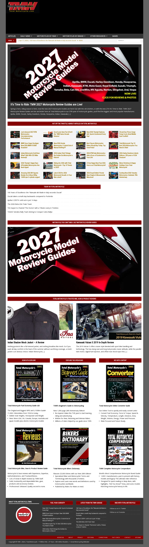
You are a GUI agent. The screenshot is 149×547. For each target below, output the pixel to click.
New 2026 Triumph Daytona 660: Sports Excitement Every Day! (96, 134)
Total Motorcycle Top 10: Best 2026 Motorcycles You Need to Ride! (128, 145)
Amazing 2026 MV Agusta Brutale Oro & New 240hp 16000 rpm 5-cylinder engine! (30, 175)
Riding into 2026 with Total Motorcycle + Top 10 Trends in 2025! (63, 165)
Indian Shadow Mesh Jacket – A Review (26, 342)
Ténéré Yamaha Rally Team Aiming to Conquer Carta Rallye (30, 212)
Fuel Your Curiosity (57, 503)
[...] (70, 114)
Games (115, 36)
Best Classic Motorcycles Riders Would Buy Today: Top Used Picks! (96, 145)
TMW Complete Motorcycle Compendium (114, 468)
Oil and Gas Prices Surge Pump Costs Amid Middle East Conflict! (127, 134)
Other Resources (97, 36)
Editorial (90, 537)
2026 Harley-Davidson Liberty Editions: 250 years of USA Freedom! (128, 155)
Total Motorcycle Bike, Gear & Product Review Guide (27, 468)
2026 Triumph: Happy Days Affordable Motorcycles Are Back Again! (30, 165)
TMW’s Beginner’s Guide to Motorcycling (68, 406)
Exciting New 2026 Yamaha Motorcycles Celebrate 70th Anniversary (128, 175)
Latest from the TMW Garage (91, 503)
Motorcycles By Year (46, 36)
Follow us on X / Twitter (118, 508)
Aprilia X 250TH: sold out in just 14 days (22, 200)
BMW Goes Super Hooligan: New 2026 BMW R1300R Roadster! (30, 145)
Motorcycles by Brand (73, 36)
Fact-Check (116, 537)
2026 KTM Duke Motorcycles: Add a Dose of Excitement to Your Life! (96, 155)
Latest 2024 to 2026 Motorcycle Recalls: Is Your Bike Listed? (63, 175)
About (70, 537)
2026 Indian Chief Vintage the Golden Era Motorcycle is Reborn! (63, 155)
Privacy (80, 537)
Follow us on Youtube (117, 512)
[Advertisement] (92, 17)
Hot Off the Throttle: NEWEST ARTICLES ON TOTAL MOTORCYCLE (74, 124)
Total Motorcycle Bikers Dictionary (66, 468)
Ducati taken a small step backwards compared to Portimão (30, 196)
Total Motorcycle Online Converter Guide (114, 406)
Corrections (103, 537)
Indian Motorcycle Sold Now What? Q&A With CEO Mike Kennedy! (30, 155)
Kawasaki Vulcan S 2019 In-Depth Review (95, 342)
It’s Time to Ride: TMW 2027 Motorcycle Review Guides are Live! (46, 104)
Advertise (60, 537)
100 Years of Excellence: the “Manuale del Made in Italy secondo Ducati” (35, 192)
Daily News (25, 36)
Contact (127, 537)
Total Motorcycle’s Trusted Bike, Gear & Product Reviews (74, 299)
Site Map (138, 537)
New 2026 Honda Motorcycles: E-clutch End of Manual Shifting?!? (63, 145)
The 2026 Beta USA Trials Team (20, 204)
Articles (12, 36)
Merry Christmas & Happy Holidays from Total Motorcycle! (127, 165)
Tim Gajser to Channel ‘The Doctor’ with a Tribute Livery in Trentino (33, 208)
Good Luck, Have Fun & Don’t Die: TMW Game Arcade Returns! (63, 134)
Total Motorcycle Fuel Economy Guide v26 (24, 406)
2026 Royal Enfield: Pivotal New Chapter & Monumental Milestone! (96, 175)
